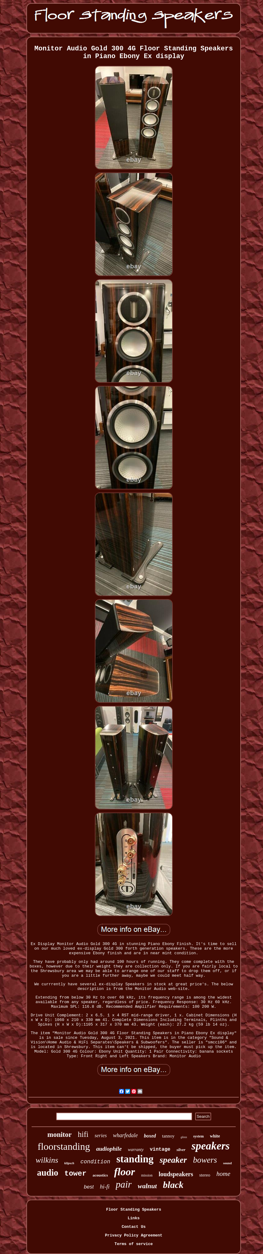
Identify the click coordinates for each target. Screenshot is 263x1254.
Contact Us (133, 1226)
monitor (59, 1134)
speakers (210, 1146)
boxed (150, 1135)
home (223, 1173)
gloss (184, 1137)
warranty (136, 1149)
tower (75, 1173)
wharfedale (125, 1135)
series (101, 1135)
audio (47, 1172)
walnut (147, 1186)
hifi (83, 1134)
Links (134, 1218)
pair (124, 1184)
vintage (160, 1149)
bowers (205, 1160)
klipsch (69, 1163)
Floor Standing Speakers (133, 1209)
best (89, 1187)
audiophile (109, 1148)
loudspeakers (176, 1174)
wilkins (47, 1160)
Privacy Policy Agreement (133, 1235)
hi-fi (105, 1186)
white (215, 1136)
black (173, 1185)
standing (134, 1159)
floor (124, 1171)
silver (180, 1149)
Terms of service (133, 1244)
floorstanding (64, 1146)
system (198, 1136)
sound (227, 1163)
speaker (173, 1160)
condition (95, 1162)
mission (147, 1175)
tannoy (168, 1135)
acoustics (100, 1175)
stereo (204, 1175)
